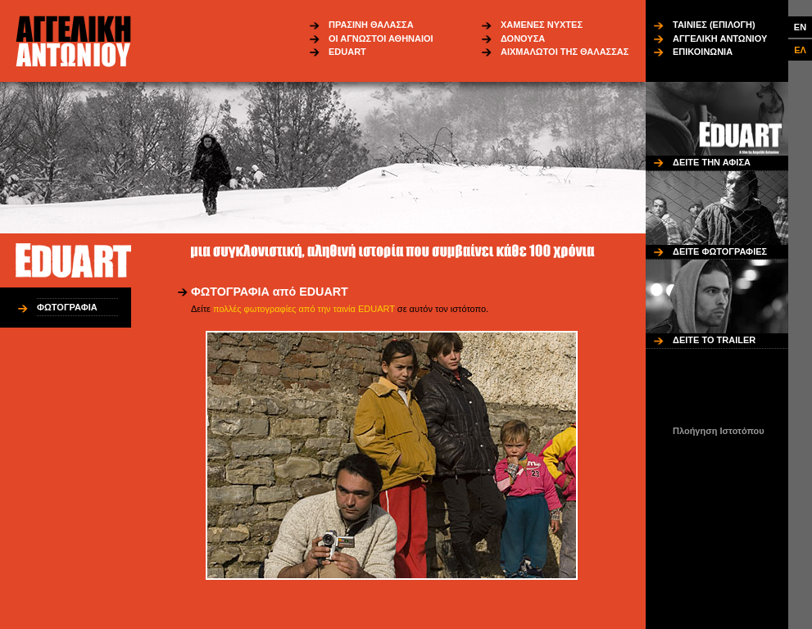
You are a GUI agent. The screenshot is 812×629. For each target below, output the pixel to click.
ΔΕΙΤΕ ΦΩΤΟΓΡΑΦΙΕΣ (720, 251)
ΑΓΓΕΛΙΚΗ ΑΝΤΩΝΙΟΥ (720, 38)
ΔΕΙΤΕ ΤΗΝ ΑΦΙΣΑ (712, 162)
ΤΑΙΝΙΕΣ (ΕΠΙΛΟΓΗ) (714, 24)
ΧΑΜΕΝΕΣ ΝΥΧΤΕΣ (542, 24)
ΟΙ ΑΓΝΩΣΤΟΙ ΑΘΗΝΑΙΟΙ (381, 38)
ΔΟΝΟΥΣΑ (523, 38)
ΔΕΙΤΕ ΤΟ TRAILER (714, 340)
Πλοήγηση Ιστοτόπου (718, 431)
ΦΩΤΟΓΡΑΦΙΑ (67, 307)
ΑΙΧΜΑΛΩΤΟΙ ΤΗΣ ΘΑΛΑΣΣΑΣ (564, 52)
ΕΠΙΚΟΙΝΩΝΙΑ (703, 52)
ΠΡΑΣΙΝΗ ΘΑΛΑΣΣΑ (371, 24)
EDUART (347, 52)
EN (800, 27)
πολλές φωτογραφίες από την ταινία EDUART (304, 309)
